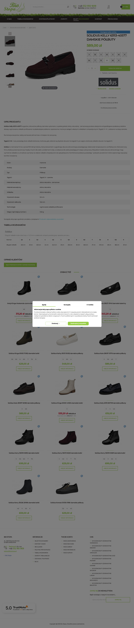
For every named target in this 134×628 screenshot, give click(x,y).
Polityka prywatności (42, 550)
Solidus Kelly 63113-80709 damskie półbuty (110, 403)
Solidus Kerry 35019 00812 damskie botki (24, 453)
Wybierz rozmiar (93, 50)
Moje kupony (67, 552)
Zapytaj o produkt (115, 88)
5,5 (16, 359)
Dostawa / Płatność (42, 558)
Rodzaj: (9, 168)
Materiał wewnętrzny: (14, 187)
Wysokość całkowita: (14, 202)
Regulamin (38, 547)
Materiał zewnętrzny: (13, 182)
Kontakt (98, 19)
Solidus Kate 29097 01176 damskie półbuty (110, 353)
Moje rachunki (68, 544)
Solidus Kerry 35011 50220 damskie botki (67, 453)
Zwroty (64, 19)
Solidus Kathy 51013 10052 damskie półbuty (67, 353)
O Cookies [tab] (90, 305)
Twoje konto (66, 537)
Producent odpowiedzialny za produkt (51, 219)
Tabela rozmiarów (25, 19)
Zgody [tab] (44, 305)
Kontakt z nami (40, 544)
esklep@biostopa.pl (10, 551)
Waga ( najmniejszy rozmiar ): (16, 212)
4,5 (112, 359)
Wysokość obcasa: (13, 197)
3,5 (12, 359)
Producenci (113, 19)
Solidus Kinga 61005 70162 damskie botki (24, 353)
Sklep (81, 19)
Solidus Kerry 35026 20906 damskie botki (24, 503)
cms (91, 537)
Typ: (8, 172)
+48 (18, 548)
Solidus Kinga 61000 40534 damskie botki (67, 403)
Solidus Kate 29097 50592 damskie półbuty (24, 403)
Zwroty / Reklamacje (42, 555)
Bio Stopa (7, 555)
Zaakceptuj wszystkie (78, 323)
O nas (9, 19)
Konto (105, 6)
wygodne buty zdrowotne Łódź (103, 555)
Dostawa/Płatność (47, 19)
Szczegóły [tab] (67, 305)
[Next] (10, 86)
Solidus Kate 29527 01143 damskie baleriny (110, 303)
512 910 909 (87, 5)
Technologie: (11, 207)
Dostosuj (56, 323)
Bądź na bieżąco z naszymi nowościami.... (102, 595)
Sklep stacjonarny (41, 541)
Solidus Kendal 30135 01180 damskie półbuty (66, 503)
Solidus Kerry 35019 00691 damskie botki (110, 453)
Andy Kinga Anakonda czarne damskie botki (24, 303)
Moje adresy (67, 547)
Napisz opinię (102, 88)
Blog (36, 561)
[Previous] (10, 33)
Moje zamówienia (69, 541)
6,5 (24, 359)
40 (24, 309)
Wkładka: (10, 192)
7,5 (32, 359)
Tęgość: (9, 177)
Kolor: (9, 163)
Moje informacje (69, 550)
